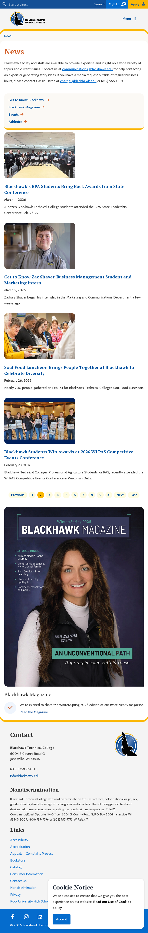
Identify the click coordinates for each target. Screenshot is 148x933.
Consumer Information (26, 874)
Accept (61, 919)
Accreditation (20, 847)
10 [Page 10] (109, 495)
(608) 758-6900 (22, 769)
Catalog (16, 867)
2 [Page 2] (41, 495)
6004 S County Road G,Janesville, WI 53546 (27, 756)
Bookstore (17, 860)
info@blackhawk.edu (24, 776)
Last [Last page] (134, 495)
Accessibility (19, 840)
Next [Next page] (120, 495)
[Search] (46, 4)
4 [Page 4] (58, 495)
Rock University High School (30, 901)
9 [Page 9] (100, 495)
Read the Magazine (34, 712)
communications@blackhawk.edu (87, 69)
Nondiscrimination (23, 888)
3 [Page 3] (49, 495)
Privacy (15, 894)
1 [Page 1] (32, 495)
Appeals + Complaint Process (31, 853)
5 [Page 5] (66, 495)
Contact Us (18, 881)
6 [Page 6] (75, 495)
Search (99, 4)
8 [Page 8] (92, 495)
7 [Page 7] (83, 495)
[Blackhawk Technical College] (28, 18)
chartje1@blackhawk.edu (78, 81)
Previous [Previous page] (17, 495)
